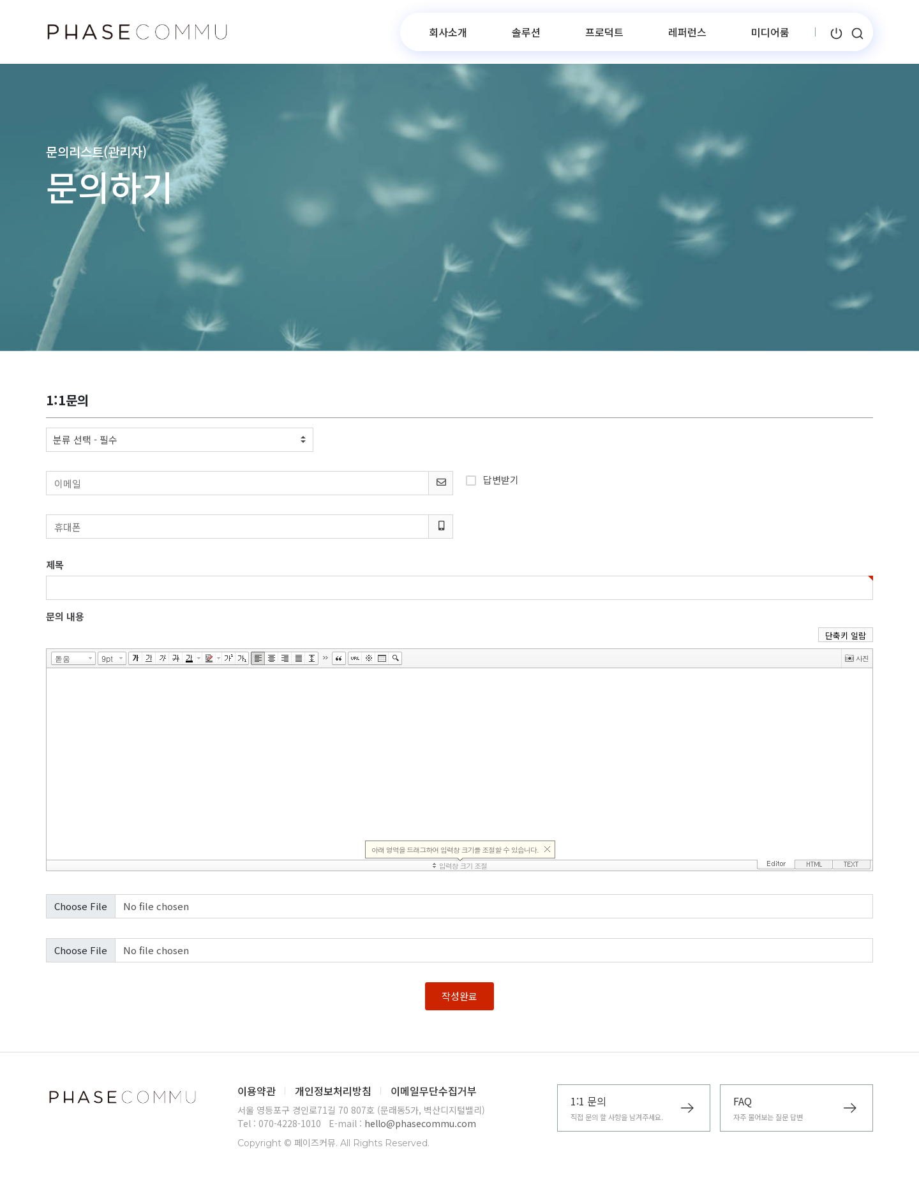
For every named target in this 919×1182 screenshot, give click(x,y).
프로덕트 (604, 32)
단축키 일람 (845, 635)
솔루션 (526, 32)
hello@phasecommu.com (420, 1123)
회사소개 (448, 32)
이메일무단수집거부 (434, 1090)
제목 (55, 564)
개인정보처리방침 (333, 1090)
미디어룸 (770, 32)
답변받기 (492, 478)
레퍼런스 (687, 32)
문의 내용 (65, 616)
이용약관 (256, 1090)
